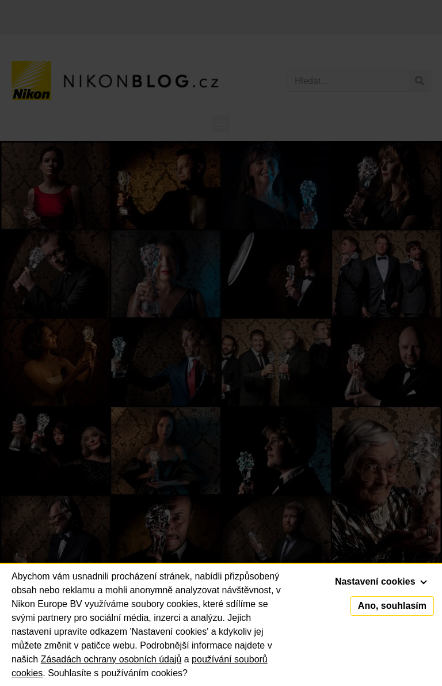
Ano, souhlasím (392, 606)
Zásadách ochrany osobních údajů (111, 659)
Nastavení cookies (381, 581)
